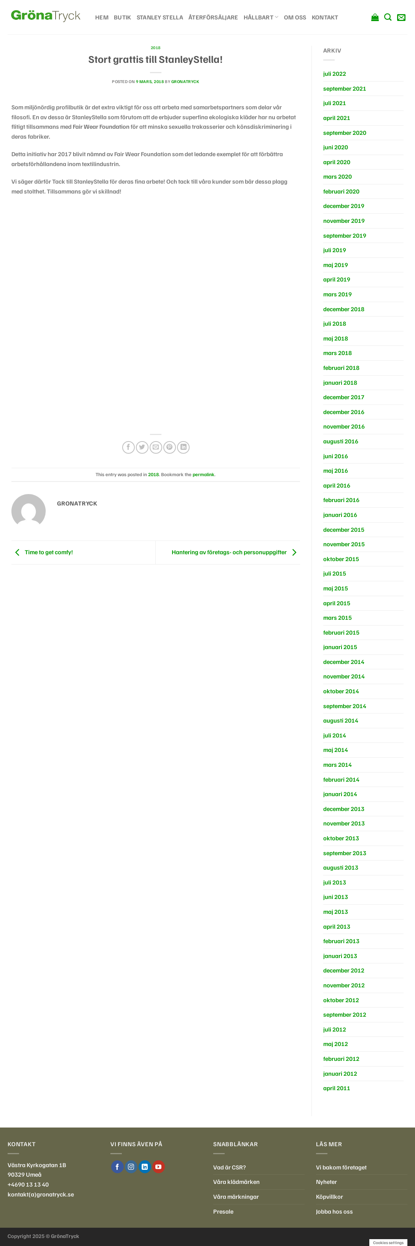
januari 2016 (340, 514)
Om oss (295, 17)
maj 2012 (335, 1044)
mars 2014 (337, 764)
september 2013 (344, 853)
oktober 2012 (341, 1000)
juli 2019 (334, 250)
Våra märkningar (236, 1196)
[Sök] (387, 17)
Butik (122, 17)
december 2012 (343, 970)
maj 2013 (335, 911)
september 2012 (344, 1014)
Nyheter (326, 1181)
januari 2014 (340, 794)
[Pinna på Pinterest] (169, 447)
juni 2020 (335, 147)
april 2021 (336, 118)
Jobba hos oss (334, 1211)
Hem (102, 17)
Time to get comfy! (42, 552)
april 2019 (336, 279)
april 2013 (336, 926)
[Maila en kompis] (156, 447)
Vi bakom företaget (341, 1167)
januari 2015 (340, 647)
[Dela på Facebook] (128, 447)
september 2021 (344, 88)
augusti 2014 (340, 720)
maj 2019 (335, 265)
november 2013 (344, 823)
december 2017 (343, 397)
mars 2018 (337, 353)
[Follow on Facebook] (117, 1166)
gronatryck (185, 81)
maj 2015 (335, 588)
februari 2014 (341, 779)
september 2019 (344, 235)
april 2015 (336, 603)
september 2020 (344, 132)
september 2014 (344, 706)
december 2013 (343, 809)
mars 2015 (337, 617)
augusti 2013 (340, 867)
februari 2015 (341, 632)
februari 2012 (341, 1058)
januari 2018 (340, 382)
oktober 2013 (341, 838)
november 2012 (344, 985)
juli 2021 (334, 103)
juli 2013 (334, 882)
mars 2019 (337, 294)
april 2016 (336, 485)
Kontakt (325, 17)
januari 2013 (340, 956)
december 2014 (343, 661)
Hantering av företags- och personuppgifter (236, 552)
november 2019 (344, 220)
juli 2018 (334, 323)
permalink (203, 474)
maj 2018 (335, 338)
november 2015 (344, 544)
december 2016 (343, 412)
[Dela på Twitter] (142, 447)
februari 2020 (341, 191)
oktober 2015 (341, 559)
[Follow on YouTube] (158, 1166)
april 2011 (336, 1088)
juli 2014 (334, 735)
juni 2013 (335, 897)
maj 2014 (335, 749)
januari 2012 (340, 1073)
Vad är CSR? (229, 1167)
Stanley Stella (160, 17)
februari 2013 (341, 941)
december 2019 (343, 206)
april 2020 (336, 162)
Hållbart (261, 17)
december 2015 (343, 529)
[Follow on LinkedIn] (145, 1166)
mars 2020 (337, 176)
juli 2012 (334, 1029)
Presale (223, 1211)
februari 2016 (341, 500)
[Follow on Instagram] (131, 1166)
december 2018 (343, 309)
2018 (156, 47)
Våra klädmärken (236, 1181)
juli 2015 (334, 573)
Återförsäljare (213, 17)
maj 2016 (335, 470)
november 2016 (344, 426)
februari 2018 (341, 367)
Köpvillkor (329, 1196)
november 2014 (344, 676)
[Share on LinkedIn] (183, 447)
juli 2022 (334, 73)
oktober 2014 (341, 691)
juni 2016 (335, 456)
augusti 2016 (340, 441)
